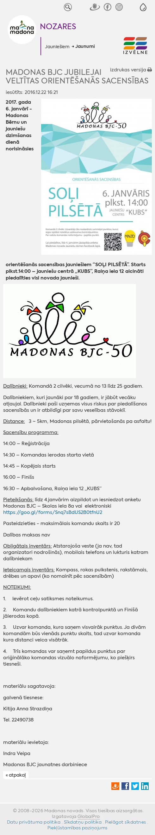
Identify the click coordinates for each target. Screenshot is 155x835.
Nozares (58, 27)
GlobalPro (89, 816)
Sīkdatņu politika (83, 822)
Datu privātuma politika (34, 822)
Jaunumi (85, 46)
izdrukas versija (131, 70)
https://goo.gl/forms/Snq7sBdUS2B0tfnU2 (52, 512)
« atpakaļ (16, 775)
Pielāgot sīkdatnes (125, 822)
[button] (143, 7)
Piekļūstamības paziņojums (77, 828)
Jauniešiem (57, 46)
